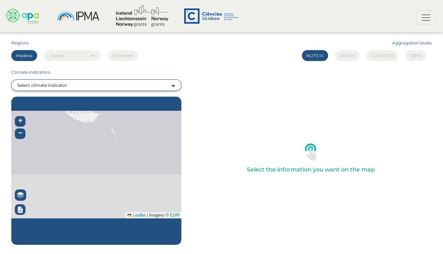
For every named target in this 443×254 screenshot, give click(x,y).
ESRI (175, 215)
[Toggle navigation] (426, 18)
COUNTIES (382, 55)
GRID (415, 55)
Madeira (24, 55)
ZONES (347, 55)
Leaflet (136, 215)
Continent (123, 55)
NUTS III (314, 55)
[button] (20, 121)
